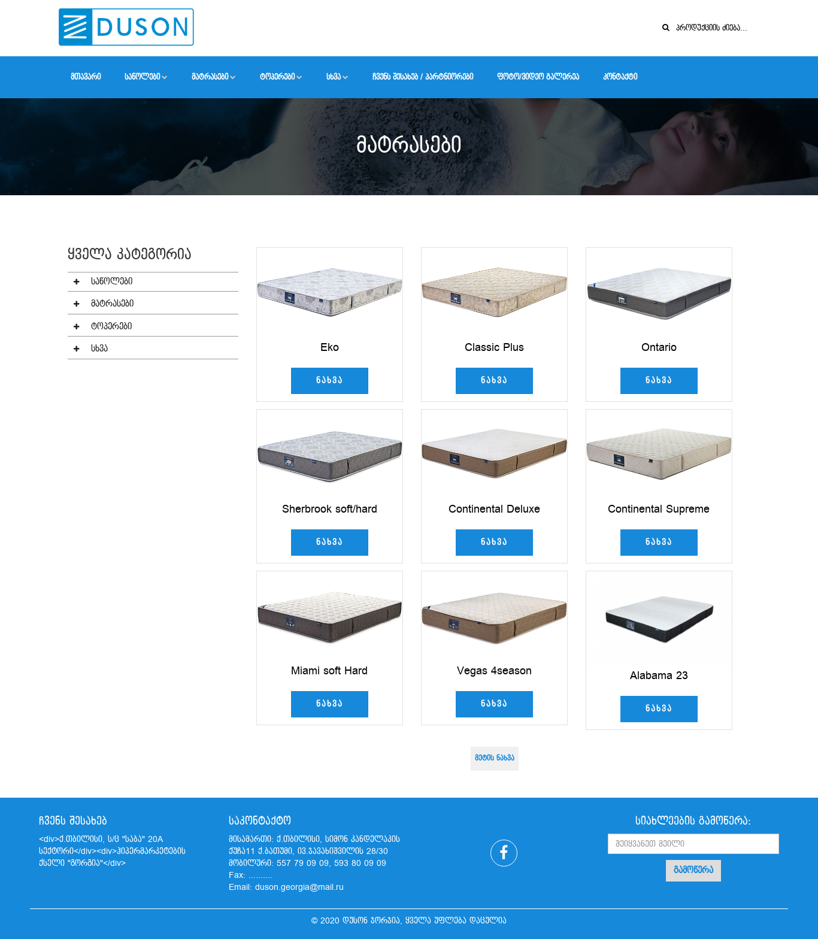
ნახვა (329, 400)
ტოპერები (277, 77)
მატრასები (210, 77)
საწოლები (142, 77)
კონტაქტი (620, 77)
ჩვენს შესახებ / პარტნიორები (422, 77)
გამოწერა (693, 870)
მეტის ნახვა (494, 779)
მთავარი (86, 77)
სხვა (333, 77)
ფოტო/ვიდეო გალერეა (538, 77)
